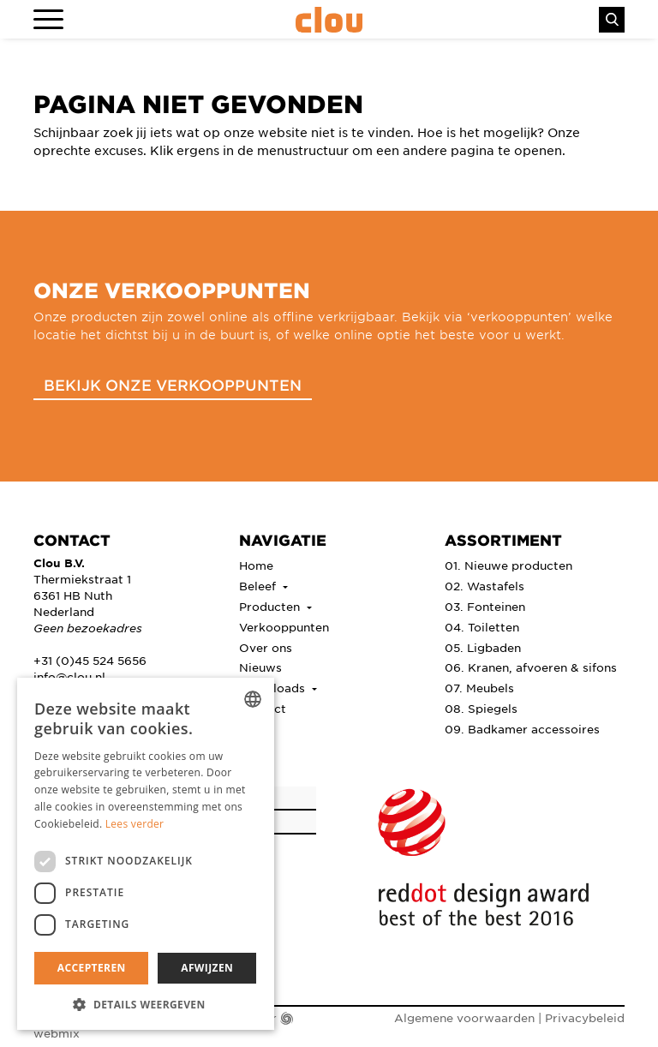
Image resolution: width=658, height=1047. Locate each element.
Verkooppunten (284, 626)
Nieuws (260, 667)
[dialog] (145, 854)
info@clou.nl (69, 676)
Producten (271, 606)
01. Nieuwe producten (508, 565)
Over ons (265, 647)
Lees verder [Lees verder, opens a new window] (134, 824)
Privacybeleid (585, 1017)
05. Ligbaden (483, 647)
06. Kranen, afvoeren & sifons (531, 667)
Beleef (259, 585)
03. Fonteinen (485, 606)
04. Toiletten (482, 626)
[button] (145, 1004)
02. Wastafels (484, 585)
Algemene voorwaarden (464, 1017)
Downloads (273, 687)
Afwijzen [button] (207, 967)
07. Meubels (479, 687)
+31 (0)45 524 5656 (90, 660)
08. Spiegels (481, 708)
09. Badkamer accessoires (522, 728)
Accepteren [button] (91, 967)
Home (256, 565)
